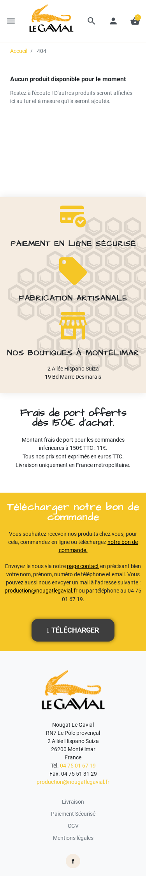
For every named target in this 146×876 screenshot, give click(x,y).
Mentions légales (73, 838)
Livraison (73, 802)
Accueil (18, 51)
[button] (91, 21)
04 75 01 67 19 (78, 765)
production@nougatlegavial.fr (41, 590)
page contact (83, 566)
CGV (73, 826)
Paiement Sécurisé (73, 814)
